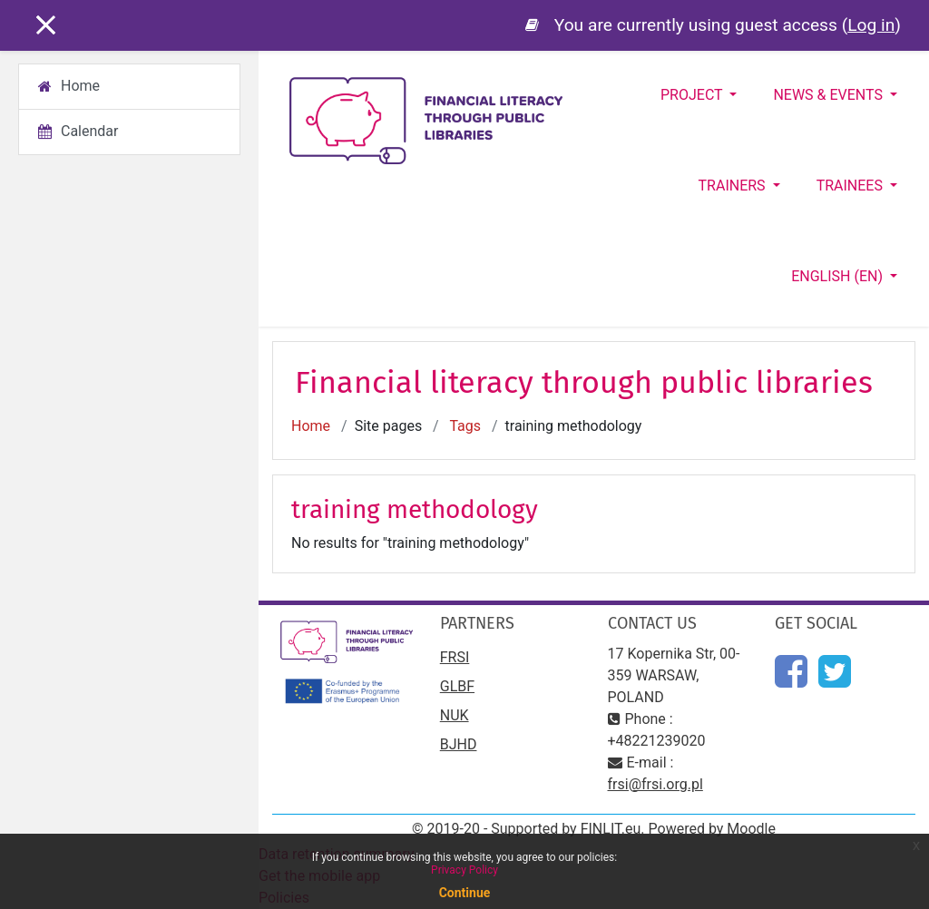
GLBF (457, 686)
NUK (454, 715)
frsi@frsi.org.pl (655, 784)
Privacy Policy (464, 870)
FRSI (455, 657)
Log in (871, 25)
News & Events (829, 94)
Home (310, 426)
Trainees (851, 185)
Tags (465, 426)
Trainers (734, 185)
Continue (465, 892)
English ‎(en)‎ (838, 276)
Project (693, 94)
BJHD (458, 744)
